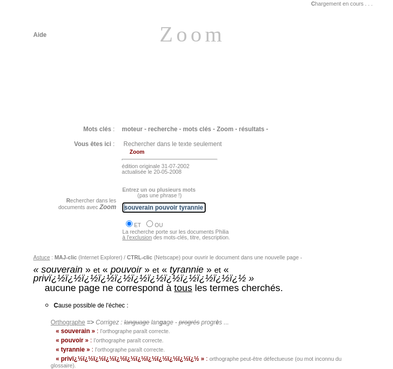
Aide (40, 34)
